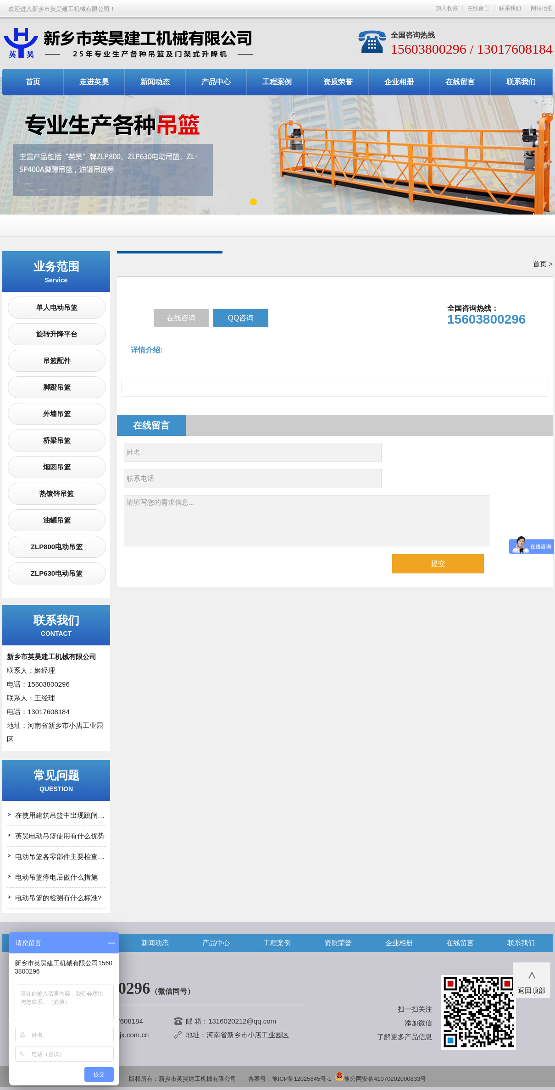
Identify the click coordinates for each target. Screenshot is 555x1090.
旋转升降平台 (57, 334)
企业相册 (399, 82)
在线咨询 (181, 318)
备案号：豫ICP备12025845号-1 (290, 1078)
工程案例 (277, 82)
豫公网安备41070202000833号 (380, 1078)
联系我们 (510, 8)
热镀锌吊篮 (56, 493)
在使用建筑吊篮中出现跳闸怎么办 (66, 815)
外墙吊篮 (57, 414)
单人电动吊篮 (57, 307)
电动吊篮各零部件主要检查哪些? (65, 856)
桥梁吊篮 (57, 440)
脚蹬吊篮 (57, 387)
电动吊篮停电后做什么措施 (56, 877)
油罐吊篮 (57, 520)
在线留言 (478, 8)
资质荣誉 (338, 82)
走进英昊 (94, 82)
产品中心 (216, 82)
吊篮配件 (57, 360)
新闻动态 (155, 82)
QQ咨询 (241, 318)
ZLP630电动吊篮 (57, 573)
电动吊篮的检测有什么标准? (58, 898)
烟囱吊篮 (57, 467)
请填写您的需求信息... (306, 520)
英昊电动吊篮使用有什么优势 (60, 836)
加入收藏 (447, 8)
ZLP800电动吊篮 (57, 547)
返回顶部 (531, 979)
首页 (33, 82)
